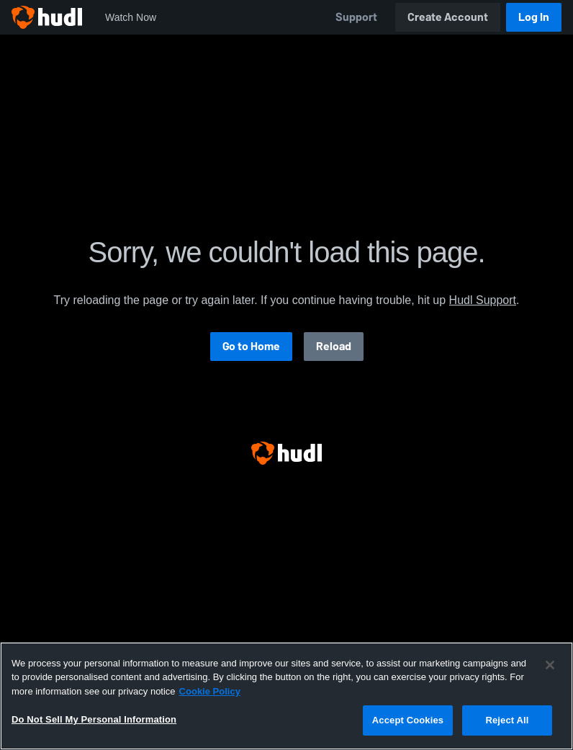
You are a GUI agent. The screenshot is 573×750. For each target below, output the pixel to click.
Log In (533, 17)
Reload (333, 346)
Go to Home (251, 346)
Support (356, 17)
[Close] (550, 665)
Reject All (506, 720)
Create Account (447, 17)
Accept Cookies (407, 720)
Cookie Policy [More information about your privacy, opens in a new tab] (209, 691)
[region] (286, 696)
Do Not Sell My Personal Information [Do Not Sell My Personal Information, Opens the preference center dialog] (94, 719)
